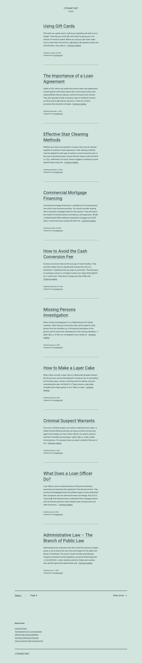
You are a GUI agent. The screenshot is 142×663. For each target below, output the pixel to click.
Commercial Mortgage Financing (27, 638)
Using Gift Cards (59, 26)
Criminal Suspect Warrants (69, 420)
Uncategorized (58, 55)
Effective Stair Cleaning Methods (26, 635)
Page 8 (33, 595)
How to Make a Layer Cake (69, 367)
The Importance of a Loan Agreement (28, 632)
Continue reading (74, 46)
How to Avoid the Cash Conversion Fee (29, 641)
